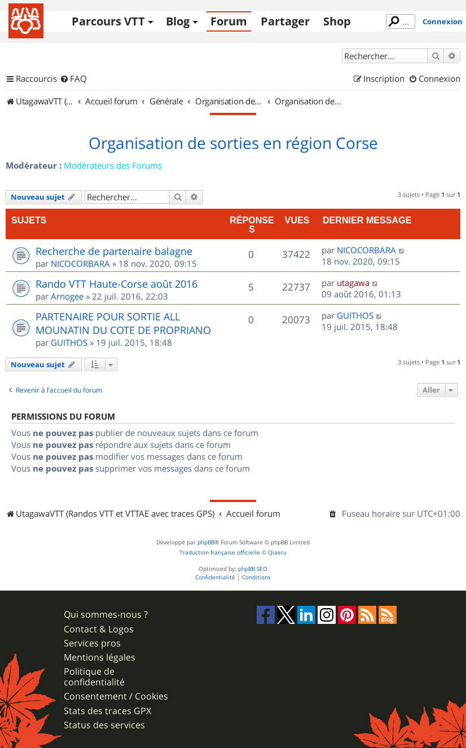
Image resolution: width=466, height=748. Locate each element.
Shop (337, 21)
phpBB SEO (252, 569)
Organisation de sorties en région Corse (233, 143)
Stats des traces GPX (107, 711)
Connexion (443, 21)
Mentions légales (99, 657)
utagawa (353, 282)
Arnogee (67, 296)
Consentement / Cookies (116, 696)
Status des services (104, 725)
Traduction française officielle (219, 552)
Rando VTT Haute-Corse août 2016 (116, 284)
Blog (178, 21)
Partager (285, 21)
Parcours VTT (108, 21)
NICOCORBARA (80, 263)
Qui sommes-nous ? (106, 614)
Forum (228, 21)
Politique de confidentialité (94, 677)
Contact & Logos (99, 629)
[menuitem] (73, 79)
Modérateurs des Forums (113, 165)
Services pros (92, 643)
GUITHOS (69, 342)
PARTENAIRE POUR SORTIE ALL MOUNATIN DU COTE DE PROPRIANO (123, 323)
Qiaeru (277, 552)
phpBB (205, 542)
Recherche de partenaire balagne (114, 251)
